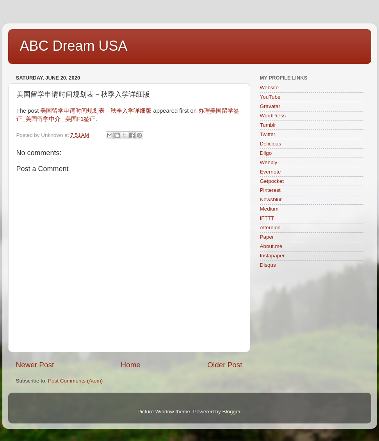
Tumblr (268, 125)
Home (131, 365)
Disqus (268, 265)
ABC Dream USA (74, 46)
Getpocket (272, 181)
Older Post (224, 365)
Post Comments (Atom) (75, 381)
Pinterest (270, 190)
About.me (271, 246)
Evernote (270, 172)
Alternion (270, 227)
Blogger (231, 411)
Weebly (269, 162)
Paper (267, 237)
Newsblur (271, 199)
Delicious (270, 144)
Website (269, 87)
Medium (269, 209)
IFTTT (267, 218)
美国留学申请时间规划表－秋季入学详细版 (95, 111)
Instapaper (272, 256)
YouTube (270, 97)
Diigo (266, 153)
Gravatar (270, 106)
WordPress (273, 116)
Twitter (268, 134)
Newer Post (35, 365)
